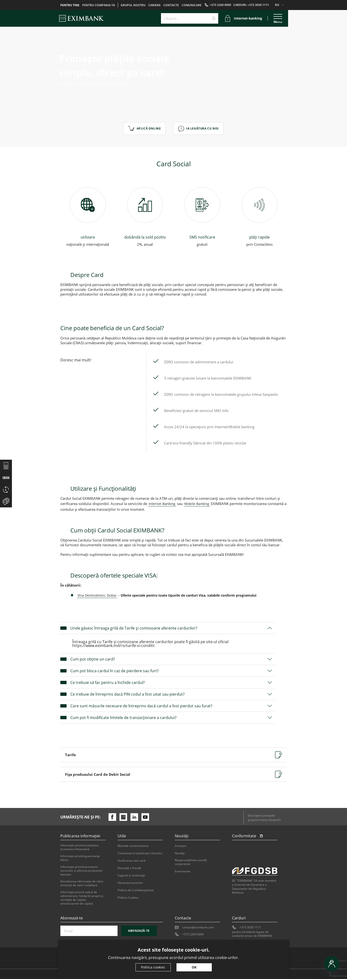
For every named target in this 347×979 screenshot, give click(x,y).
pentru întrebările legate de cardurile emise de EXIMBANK (252, 934)
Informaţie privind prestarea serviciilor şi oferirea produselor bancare (81, 870)
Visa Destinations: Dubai (97, 595)
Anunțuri (180, 846)
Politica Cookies (128, 898)
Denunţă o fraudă (129, 868)
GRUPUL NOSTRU (133, 5)
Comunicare (192, 5)
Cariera (154, 5)
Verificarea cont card (131, 861)
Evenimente (183, 871)
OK (194, 967)
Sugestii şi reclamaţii (131, 875)
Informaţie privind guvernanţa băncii (80, 858)
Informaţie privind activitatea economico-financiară (79, 847)
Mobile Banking (196, 503)
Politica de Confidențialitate (136, 890)
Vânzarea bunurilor (130, 883)
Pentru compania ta (98, 5)
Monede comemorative (133, 846)
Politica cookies (153, 967)
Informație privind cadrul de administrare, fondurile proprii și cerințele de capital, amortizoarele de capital (81, 898)
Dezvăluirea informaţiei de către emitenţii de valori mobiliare (81, 883)
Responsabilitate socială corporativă (191, 862)
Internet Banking (162, 503)
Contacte (171, 5)
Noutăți (180, 853)
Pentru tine (69, 5)
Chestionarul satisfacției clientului (140, 853)
